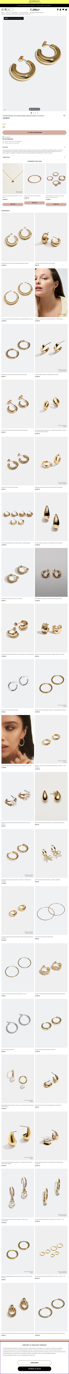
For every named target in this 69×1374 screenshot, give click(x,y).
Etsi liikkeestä (8, 139)
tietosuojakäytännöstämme (11, 1355)
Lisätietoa (6, 157)
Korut (8, 12)
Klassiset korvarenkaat (36, 12)
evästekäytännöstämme (28, 1355)
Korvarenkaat (24, 12)
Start (2, 12)
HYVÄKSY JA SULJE (34, 1369)
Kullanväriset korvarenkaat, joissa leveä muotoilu (15, 14)
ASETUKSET (34, 1363)
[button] (61, 9)
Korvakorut (15, 12)
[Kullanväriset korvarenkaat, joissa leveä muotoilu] (4, 127)
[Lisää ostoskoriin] (34, 132)
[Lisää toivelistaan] (64, 116)
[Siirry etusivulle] (34, 9)
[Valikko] (2, 9)
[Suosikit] (63, 9)
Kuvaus (5, 147)
